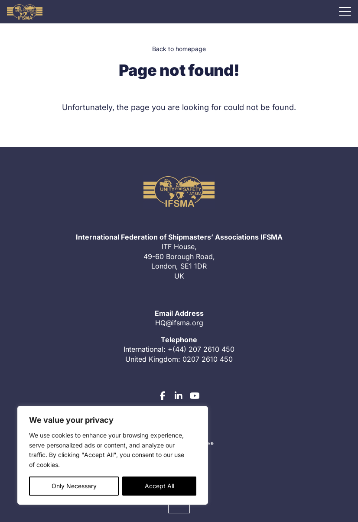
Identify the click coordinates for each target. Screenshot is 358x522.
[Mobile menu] (345, 11)
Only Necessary (74, 486)
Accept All (159, 486)
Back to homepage (179, 48)
